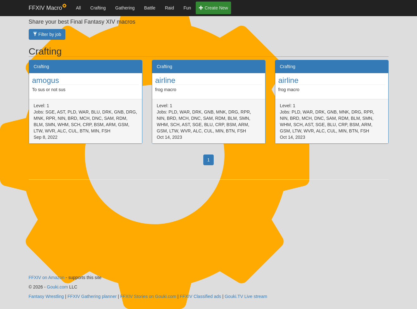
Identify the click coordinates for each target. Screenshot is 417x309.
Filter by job (47, 34)
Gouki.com (57, 286)
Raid (169, 7)
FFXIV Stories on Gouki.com (148, 296)
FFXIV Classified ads (200, 296)
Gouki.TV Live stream (246, 296)
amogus (45, 80)
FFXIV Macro (48, 7)
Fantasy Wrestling (46, 296)
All (78, 7)
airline (165, 80)
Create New (213, 7)
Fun (187, 7)
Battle (150, 7)
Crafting (98, 7)
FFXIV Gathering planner (92, 296)
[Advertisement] (209, 230)
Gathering (124, 7)
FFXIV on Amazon (47, 277)
